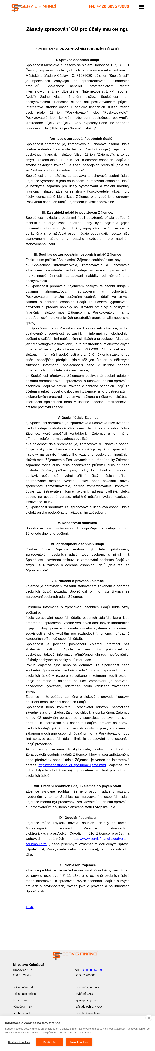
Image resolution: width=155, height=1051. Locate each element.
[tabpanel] (77, 478)
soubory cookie (23, 1013)
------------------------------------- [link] (32, 4)
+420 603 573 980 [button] (93, 970)
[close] (148, 1017)
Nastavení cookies (19, 1042)
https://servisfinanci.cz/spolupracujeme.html (72, 765)
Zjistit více (86, 1032)
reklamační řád (23, 987)
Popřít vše (49, 1042)
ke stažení (20, 1000)
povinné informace (88, 987)
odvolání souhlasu (88, 1013)
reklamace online (24, 993)
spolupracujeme (86, 1000)
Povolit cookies (79, 1042)
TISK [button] (30, 907)
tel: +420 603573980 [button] (109, 6)
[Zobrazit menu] (141, 7)
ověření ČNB (84, 993)
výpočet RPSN (22, 1006)
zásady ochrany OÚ (89, 1006)
